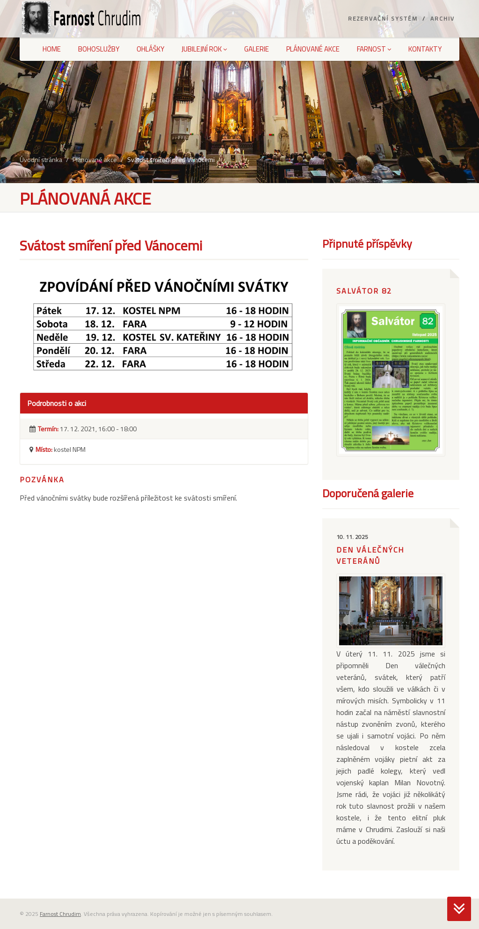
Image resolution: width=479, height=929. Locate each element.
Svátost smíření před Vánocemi (171, 159)
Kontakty (425, 49)
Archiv (442, 18)
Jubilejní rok (204, 49)
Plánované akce (313, 49)
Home (52, 49)
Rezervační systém (383, 18)
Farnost (374, 49)
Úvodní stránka (41, 159)
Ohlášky (150, 49)
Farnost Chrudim (60, 913)
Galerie (256, 49)
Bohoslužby (98, 49)
